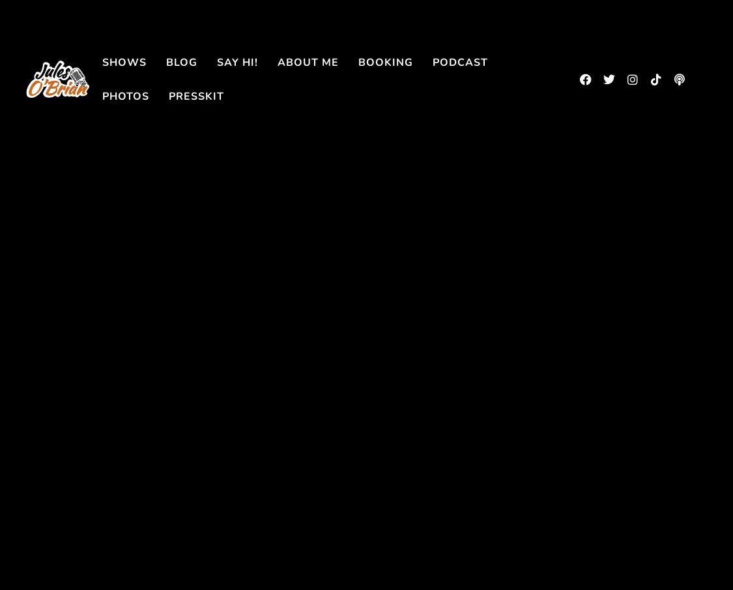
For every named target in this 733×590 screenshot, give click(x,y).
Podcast (460, 62)
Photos (125, 96)
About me (308, 62)
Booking (385, 62)
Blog (181, 62)
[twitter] (609, 79)
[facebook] (585, 79)
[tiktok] (656, 79)
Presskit (196, 96)
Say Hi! (237, 62)
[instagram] (632, 79)
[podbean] (679, 79)
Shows (124, 62)
